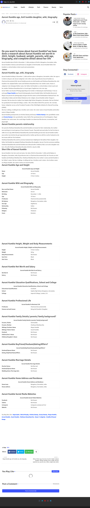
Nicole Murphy (24, 414)
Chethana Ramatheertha (27, 417)
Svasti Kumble (15, 417)
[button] (88, 7)
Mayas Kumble (11, 93)
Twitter (21, 451)
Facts (61, 7)
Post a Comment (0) (30, 491)
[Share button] (36, 452)
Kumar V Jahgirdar (40, 417)
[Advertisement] (31, 37)
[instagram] (86, 2)
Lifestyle (31, 7)
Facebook (13, 451)
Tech (38, 7)
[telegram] (89, 2)
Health (23, 7)
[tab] (15, 7)
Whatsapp (30, 451)
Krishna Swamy (40, 114)
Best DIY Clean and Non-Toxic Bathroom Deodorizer (81, 56)
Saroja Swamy (8, 117)
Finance (46, 7)
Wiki (7, 13)
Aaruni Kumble (6, 417)
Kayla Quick (16, 414)
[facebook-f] (76, 2)
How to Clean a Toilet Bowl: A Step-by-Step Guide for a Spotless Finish (80, 45)
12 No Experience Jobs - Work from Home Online (81, 34)
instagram (84, 74)
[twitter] (80, 2)
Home (15, 7)
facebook (70, 74)
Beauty (54, 7)
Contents (4, 69)
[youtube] (83, 2)
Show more (55, 471)
